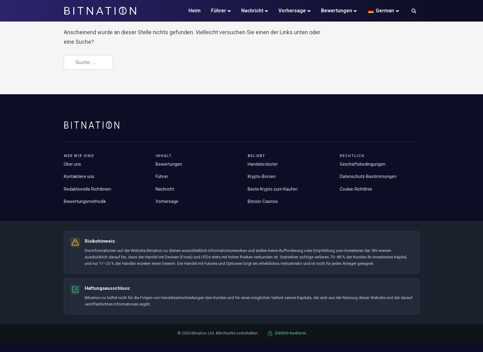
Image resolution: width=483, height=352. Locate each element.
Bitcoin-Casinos (263, 201)
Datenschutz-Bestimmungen (368, 176)
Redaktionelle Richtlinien (87, 189)
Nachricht (252, 11)
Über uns (72, 164)
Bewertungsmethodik (85, 201)
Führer (218, 11)
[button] (413, 11)
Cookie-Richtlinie (356, 189)
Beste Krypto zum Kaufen (273, 189)
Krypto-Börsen (262, 176)
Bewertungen (336, 11)
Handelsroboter (263, 164)
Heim (195, 11)
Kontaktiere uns (79, 176)
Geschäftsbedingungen (362, 164)
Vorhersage (292, 11)
